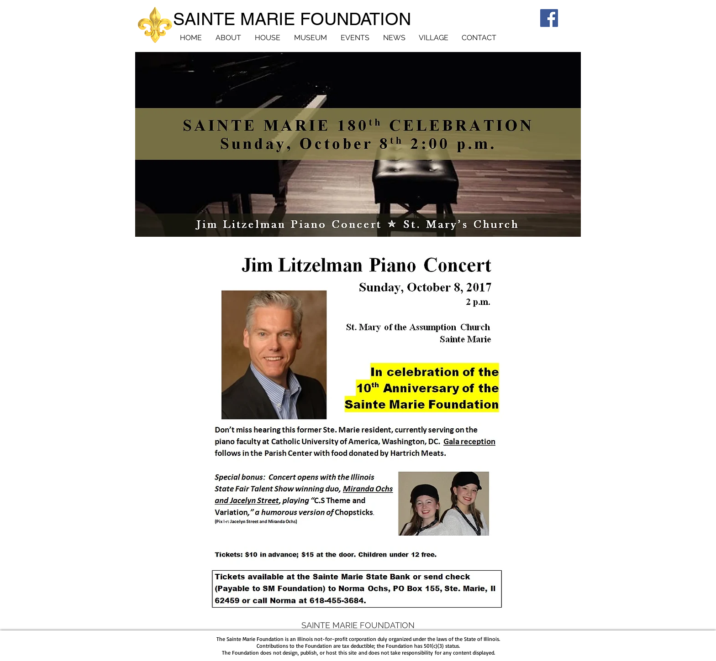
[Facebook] (549, 18)
